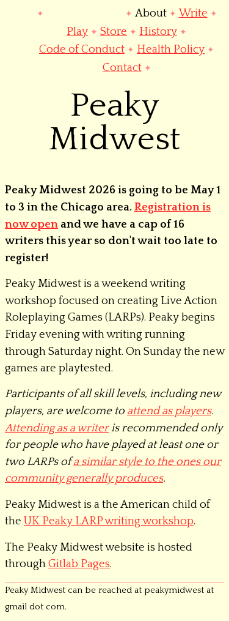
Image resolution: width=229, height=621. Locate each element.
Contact (122, 67)
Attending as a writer (57, 428)
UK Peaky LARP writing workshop (109, 521)
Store (113, 31)
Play (77, 31)
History (158, 31)
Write (193, 13)
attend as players (169, 410)
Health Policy (171, 49)
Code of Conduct (82, 49)
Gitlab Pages (79, 563)
